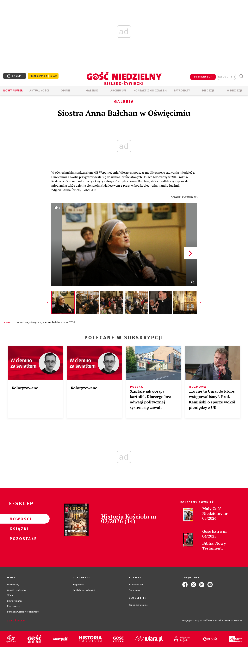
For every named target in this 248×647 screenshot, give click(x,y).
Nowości (19, 519)
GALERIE (92, 90)
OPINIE (66, 90)
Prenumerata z (43, 76)
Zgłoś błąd (16, 620)
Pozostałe (19, 538)
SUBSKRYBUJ (203, 76)
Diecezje (208, 90)
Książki (19, 528)
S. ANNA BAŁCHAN (52, 322)
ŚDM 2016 (69, 322)
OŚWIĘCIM (35, 322)
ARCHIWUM (118, 90)
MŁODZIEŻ (22, 322)
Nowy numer (13, 90)
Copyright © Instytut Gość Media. (198, 620)
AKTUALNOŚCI (39, 90)
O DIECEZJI (234, 90)
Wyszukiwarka (241, 76)
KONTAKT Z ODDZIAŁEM (150, 90)
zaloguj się (227, 76)
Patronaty (182, 90)
